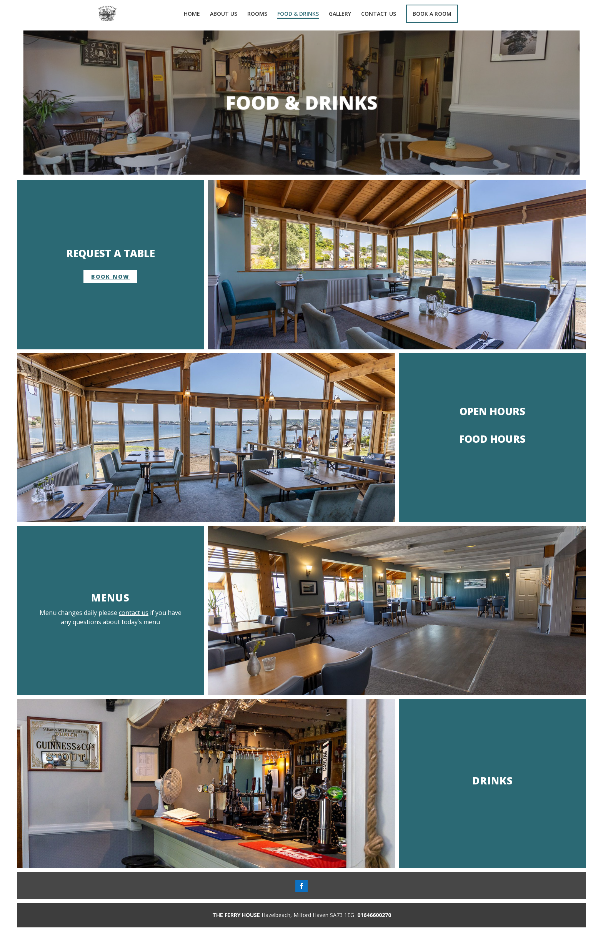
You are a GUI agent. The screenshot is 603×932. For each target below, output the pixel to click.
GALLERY (340, 14)
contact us (133, 612)
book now (110, 276)
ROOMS (257, 14)
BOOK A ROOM (432, 13)
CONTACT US (378, 14)
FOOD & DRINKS (298, 14)
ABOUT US (223, 14)
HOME (192, 14)
